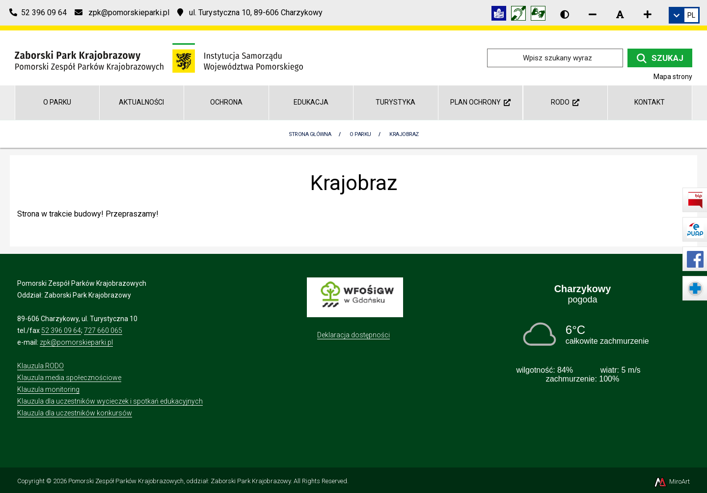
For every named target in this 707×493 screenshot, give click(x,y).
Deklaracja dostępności (353, 335)
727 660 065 (103, 330)
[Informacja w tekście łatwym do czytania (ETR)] (501, 15)
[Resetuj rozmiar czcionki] (620, 14)
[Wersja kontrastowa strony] (564, 14)
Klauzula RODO (40, 366)
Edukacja (311, 102)
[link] (684, 15)
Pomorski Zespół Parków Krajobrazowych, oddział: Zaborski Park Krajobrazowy (179, 481)
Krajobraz (403, 134)
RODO (565, 102)
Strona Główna (310, 134)
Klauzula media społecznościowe (69, 378)
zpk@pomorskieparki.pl (76, 342)
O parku (57, 102)
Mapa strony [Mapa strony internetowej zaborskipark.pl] (672, 77)
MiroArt (671, 481)
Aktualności (141, 102)
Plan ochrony (480, 102)
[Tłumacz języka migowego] (540, 15)
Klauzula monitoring (48, 389)
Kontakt (649, 102)
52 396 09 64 (61, 330)
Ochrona (226, 102)
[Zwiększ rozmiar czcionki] (647, 14)
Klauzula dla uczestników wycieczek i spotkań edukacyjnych (110, 401)
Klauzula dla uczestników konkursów (74, 413)
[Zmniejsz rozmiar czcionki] (592, 14)
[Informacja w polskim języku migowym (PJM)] (521, 15)
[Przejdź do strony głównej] (159, 57)
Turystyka (395, 102)
